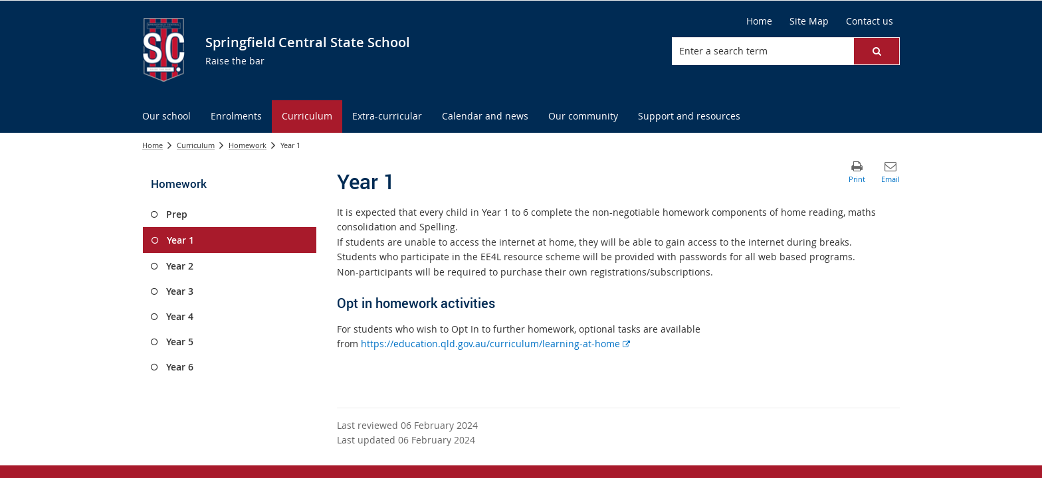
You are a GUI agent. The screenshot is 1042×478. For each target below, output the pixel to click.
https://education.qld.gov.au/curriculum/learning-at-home (495, 343)
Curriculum (196, 145)
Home (152, 145)
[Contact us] (869, 21)
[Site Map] (809, 21)
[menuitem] (166, 116)
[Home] (759, 21)
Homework (247, 145)
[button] (876, 51)
